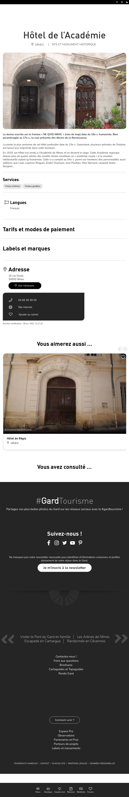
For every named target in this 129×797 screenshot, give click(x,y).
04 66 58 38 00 (27, 300)
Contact (44, 763)
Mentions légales (77, 763)
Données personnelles (102, 763)
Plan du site (58, 763)
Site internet (25, 307)
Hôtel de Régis (16, 438)
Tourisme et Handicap (26, 763)
